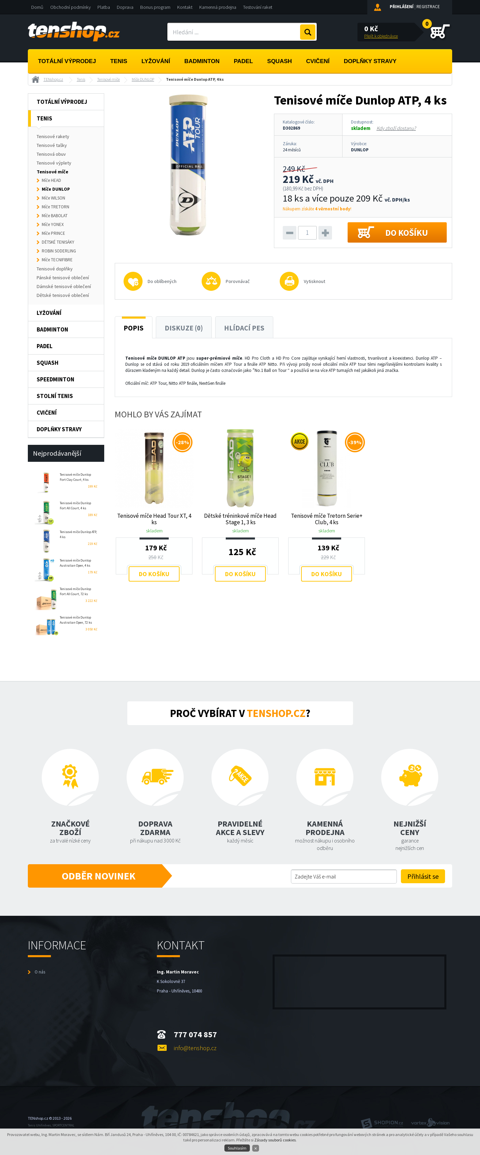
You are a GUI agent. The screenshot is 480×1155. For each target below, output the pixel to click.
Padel (243, 61)
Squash (279, 61)
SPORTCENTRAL (63, 1125)
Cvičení (318, 61)
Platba (103, 7)
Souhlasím (237, 1148)
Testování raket (257, 7)
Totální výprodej (67, 61)
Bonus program (155, 7)
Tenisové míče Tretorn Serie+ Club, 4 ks (327, 519)
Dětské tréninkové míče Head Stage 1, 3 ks (240, 519)
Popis (134, 328)
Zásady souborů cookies (275, 1139)
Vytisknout (314, 281)
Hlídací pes (244, 328)
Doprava (125, 7)
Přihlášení (401, 7)
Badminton (202, 61)
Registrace (428, 7)
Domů (37, 7)
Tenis (118, 61)
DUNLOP (360, 150)
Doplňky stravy (370, 61)
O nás (40, 972)
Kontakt (184, 7)
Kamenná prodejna (217, 7)
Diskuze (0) (184, 328)
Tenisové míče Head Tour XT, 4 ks (154, 519)
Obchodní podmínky (70, 7)
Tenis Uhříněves (39, 1125)
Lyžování (156, 61)
